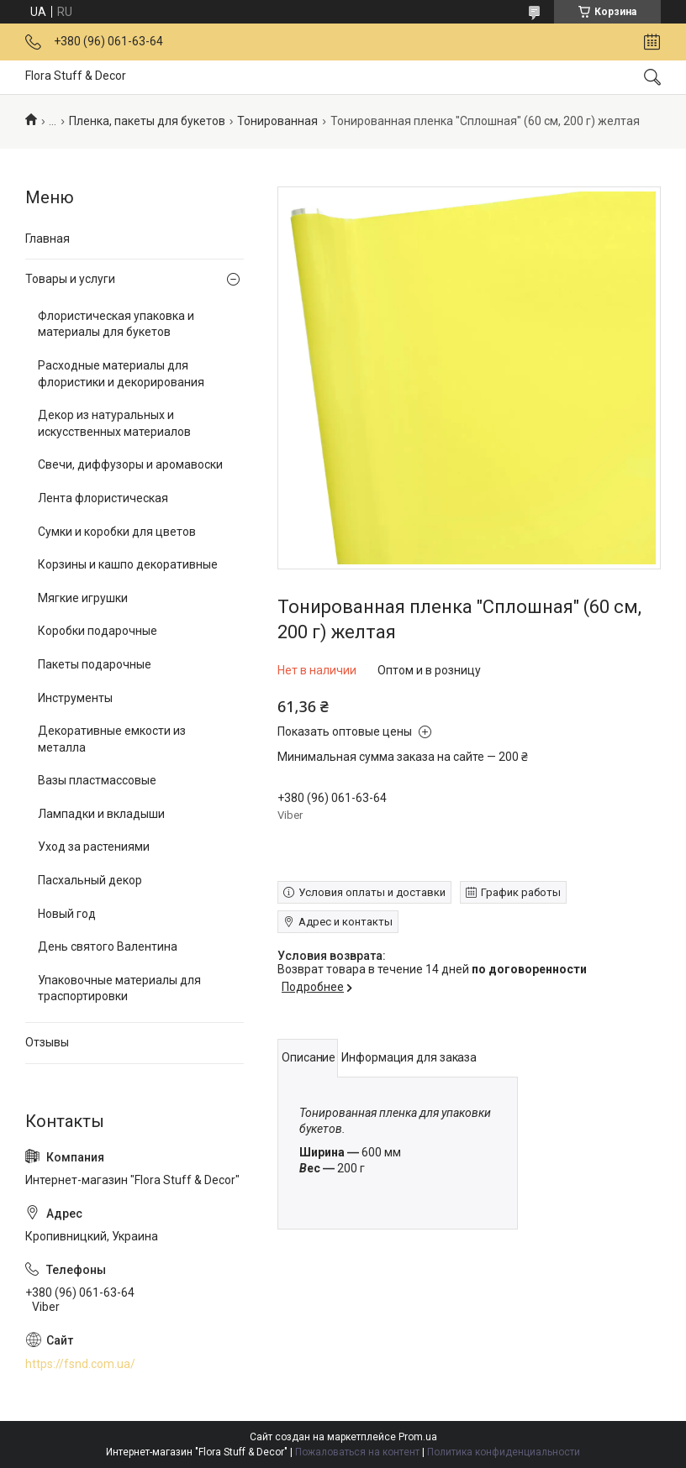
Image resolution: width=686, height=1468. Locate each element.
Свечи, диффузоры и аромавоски (130, 464)
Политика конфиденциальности (503, 1452)
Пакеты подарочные (94, 664)
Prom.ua (417, 1437)
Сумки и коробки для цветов (117, 531)
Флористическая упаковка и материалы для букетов (116, 324)
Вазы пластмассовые (97, 780)
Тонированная (277, 121)
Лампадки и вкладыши (101, 814)
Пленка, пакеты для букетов (147, 121)
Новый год (67, 913)
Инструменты (75, 698)
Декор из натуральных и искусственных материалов (114, 423)
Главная (47, 238)
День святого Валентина (107, 946)
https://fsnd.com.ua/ (80, 1364)
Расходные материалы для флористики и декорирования (121, 374)
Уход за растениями (94, 846)
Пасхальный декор (90, 880)
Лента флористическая (103, 498)
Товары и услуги (70, 279)
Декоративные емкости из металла (112, 739)
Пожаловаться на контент (357, 1452)
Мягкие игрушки (83, 598)
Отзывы (47, 1042)
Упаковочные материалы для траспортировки (119, 988)
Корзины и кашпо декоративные (128, 564)
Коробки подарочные (97, 630)
